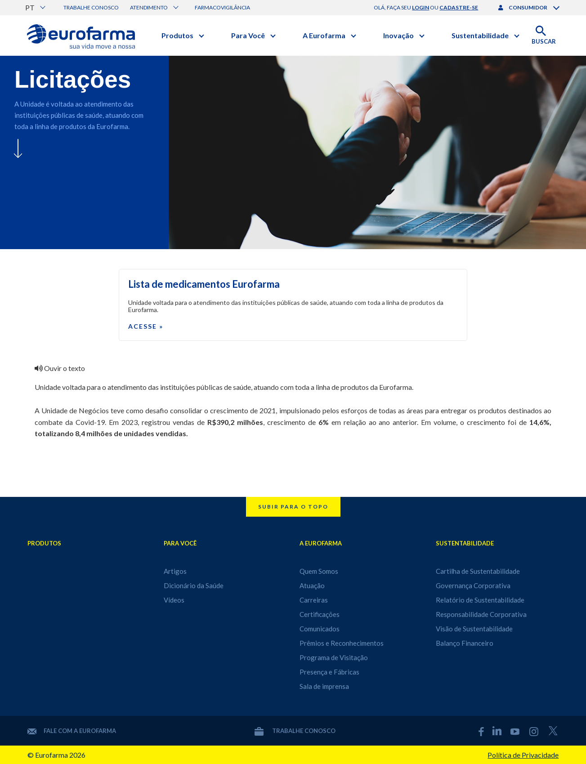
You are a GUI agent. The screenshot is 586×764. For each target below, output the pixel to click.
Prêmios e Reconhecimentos (342, 643)
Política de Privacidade (523, 755)
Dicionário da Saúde (194, 585)
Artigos (175, 571)
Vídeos (174, 600)
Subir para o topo (293, 506)
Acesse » (145, 326)
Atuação (312, 585)
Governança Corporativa (473, 585)
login (420, 7)
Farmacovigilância (222, 7)
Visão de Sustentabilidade (474, 629)
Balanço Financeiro (464, 643)
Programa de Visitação (334, 657)
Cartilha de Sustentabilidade (478, 571)
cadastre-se (458, 7)
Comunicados (320, 629)
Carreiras (314, 600)
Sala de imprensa (324, 686)
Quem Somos (319, 571)
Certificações (320, 614)
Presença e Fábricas (329, 672)
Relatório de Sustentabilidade (480, 600)
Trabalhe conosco (91, 7)
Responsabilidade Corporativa (481, 614)
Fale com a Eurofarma (71, 731)
